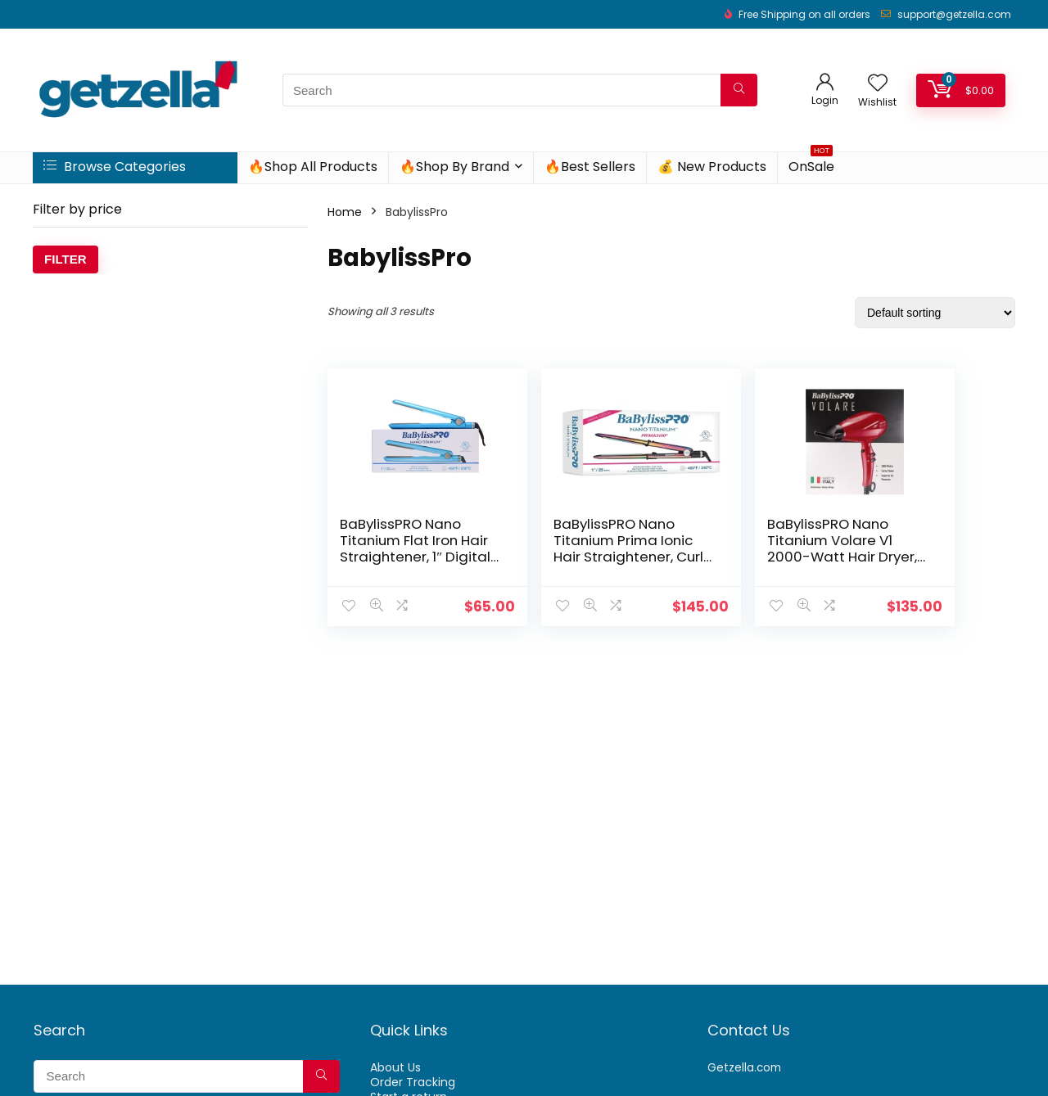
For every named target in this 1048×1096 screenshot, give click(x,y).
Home (345, 212)
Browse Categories (114, 166)
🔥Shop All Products (312, 166)
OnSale (811, 164)
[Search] (738, 90)
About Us (395, 1067)
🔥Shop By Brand (454, 166)
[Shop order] (935, 312)
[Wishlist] (878, 83)
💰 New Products (711, 166)
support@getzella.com (954, 14)
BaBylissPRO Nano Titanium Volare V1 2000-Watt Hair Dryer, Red (753, 548)
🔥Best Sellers (589, 166)
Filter (65, 259)
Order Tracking (412, 1082)
